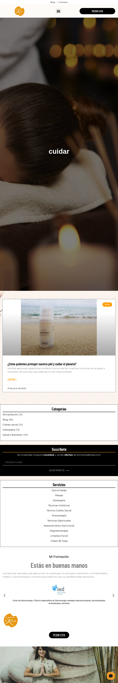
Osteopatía (9, 429)
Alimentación (10, 414)
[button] (58, 11)
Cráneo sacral (10, 424)
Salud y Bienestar (13, 434)
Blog (5, 419)
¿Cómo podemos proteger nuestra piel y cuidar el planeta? (42, 364)
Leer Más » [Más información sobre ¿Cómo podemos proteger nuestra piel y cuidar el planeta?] (12, 379)
